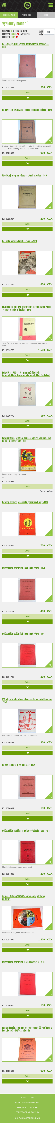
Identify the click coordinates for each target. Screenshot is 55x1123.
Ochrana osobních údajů (27, 1118)
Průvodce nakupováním (27, 1112)
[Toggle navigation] (50, 5)
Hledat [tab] (46, 15)
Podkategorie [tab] (28, 15)
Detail (27, 92)
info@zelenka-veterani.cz (30, 1103)
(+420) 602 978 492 (30, 1107)
